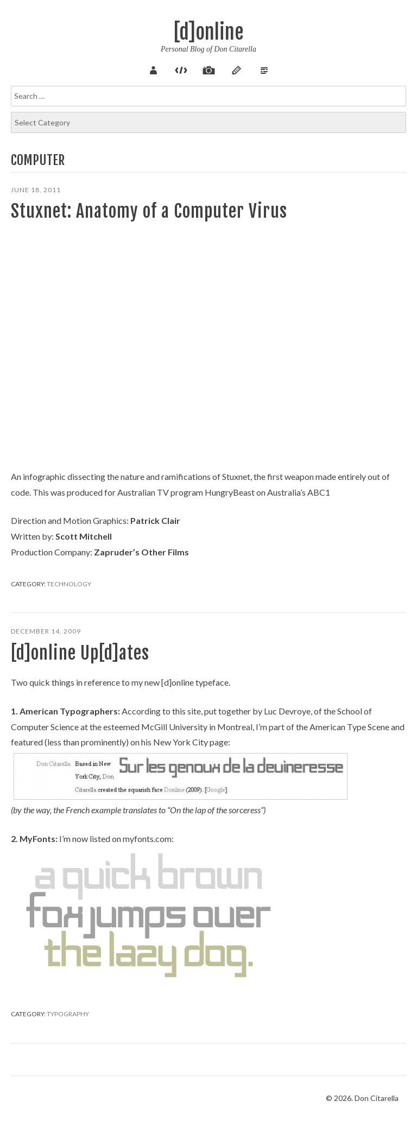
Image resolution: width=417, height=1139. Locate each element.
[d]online (208, 32)
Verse (264, 69)
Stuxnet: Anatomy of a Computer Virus (149, 211)
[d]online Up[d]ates (80, 653)
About (153, 69)
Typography (68, 1014)
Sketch (236, 69)
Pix (208, 69)
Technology (69, 584)
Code (180, 69)
